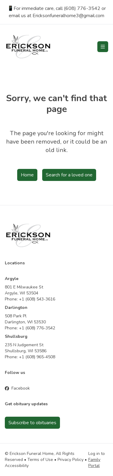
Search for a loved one (69, 175)
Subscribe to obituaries (32, 422)
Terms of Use (40, 459)
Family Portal (94, 462)
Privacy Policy (70, 459)
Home (27, 175)
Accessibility (17, 465)
